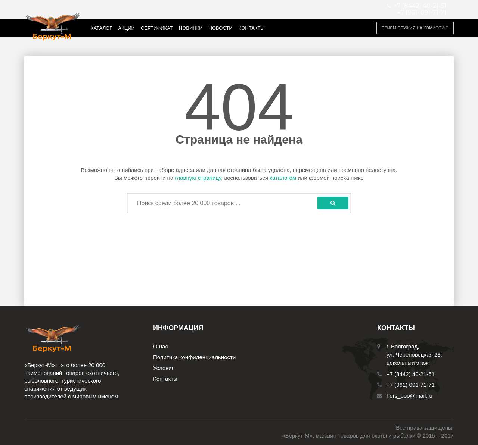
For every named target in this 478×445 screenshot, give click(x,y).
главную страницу (198, 178)
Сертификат (157, 28)
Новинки (191, 28)
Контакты (252, 28)
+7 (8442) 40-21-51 (411, 374)
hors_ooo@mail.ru (409, 395)
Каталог (101, 28)
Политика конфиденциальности (194, 357)
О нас (160, 346)
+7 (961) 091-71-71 (421, 12)
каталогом (283, 178)
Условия (164, 368)
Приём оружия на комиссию (414, 28)
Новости (221, 28)
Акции (126, 28)
